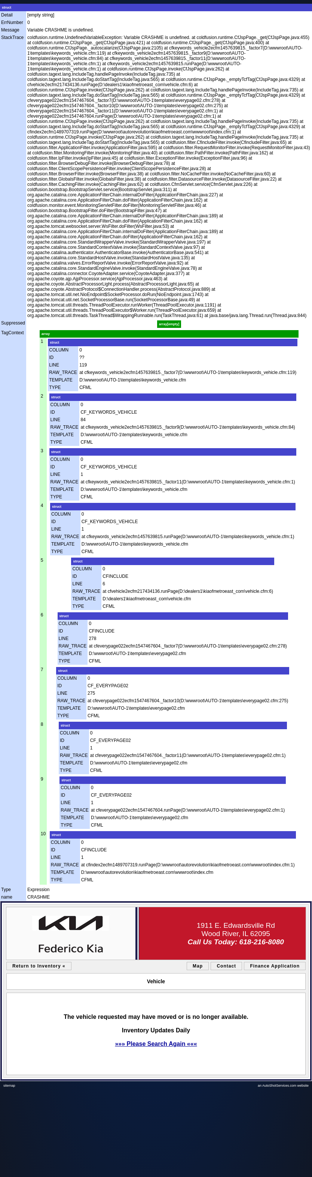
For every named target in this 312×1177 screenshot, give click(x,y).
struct (6, 7)
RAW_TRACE (63, 372)
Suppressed (13, 323)
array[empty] (169, 324)
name (6, 897)
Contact (226, 966)
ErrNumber (12, 22)
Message (10, 30)
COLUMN (58, 350)
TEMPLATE (60, 380)
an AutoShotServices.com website (283, 1085)
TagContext (12, 332)
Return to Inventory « (38, 966)
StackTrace (12, 37)
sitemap (9, 1085)
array (46, 334)
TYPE (55, 387)
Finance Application (275, 966)
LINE (54, 365)
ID (51, 357)
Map (198, 966)
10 (43, 833)
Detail (7, 15)
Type (6, 889)
